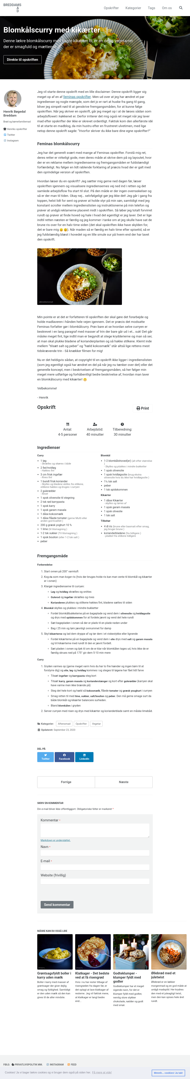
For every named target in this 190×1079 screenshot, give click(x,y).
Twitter (9, 137)
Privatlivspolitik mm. (28, 1064)
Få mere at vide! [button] (102, 1072)
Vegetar (96, 753)
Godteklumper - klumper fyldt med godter (127, 1005)
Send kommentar (57, 932)
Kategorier (132, 8)
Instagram (11, 143)
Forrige (66, 809)
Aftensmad (64, 753)
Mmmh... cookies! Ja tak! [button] (168, 1073)
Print (142, 432)
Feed (74, 1064)
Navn (45, 874)
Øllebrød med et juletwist (163, 1003)
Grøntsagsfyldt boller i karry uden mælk (54, 1003)
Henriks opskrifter (15, 131)
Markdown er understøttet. (56, 867)
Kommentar (50, 847)
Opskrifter (110, 8)
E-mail (46, 888)
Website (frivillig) (53, 902)
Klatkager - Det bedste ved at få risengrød (92, 1003)
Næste (124, 809)
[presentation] (66, 920)
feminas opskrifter (78, 99)
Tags (150, 8)
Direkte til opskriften (22, 61)
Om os (166, 8)
